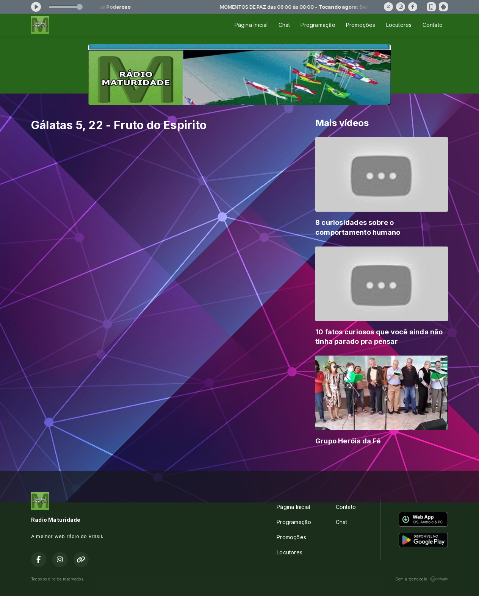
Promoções (361, 25)
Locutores (399, 25)
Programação (318, 25)
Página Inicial (251, 25)
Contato (433, 25)
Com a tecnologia (421, 579)
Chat (284, 25)
